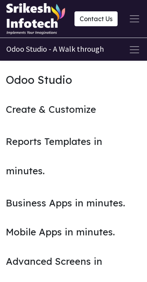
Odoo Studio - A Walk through (55, 49)
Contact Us (96, 19)
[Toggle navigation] (134, 50)
